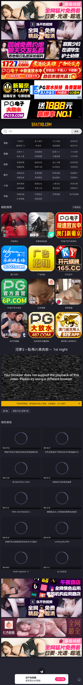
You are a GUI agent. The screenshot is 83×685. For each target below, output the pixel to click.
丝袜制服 (38, 156)
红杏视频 (20, 198)
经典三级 (38, 167)
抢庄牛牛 (74, 145)
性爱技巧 (74, 188)
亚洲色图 (38, 173)
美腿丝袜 (20, 177)
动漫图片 (74, 173)
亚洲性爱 (20, 162)
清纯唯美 (38, 177)
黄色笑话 (56, 188)
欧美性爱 (74, 162)
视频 (6, 153)
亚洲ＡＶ (20, 151)
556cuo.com (41, 124)
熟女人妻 (20, 156)
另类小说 (38, 188)
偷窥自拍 (20, 173)
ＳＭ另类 (74, 156)
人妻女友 (56, 183)
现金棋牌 (56, 145)
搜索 (76, 131)
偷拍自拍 (38, 162)
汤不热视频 (74, 194)
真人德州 (38, 141)
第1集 (5, 411)
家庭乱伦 (38, 183)
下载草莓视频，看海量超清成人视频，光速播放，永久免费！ (48, 403)
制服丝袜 (20, 167)
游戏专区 (74, 141)
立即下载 (60, 679)
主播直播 (56, 156)
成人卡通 (56, 162)
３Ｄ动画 (74, 151)
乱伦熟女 (56, 167)
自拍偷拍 (38, 151)
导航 (6, 196)
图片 (6, 174)
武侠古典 (74, 183)
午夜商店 (38, 194)
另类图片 (74, 177)
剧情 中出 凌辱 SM (20, 411)
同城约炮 (20, 194)
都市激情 (20, 183)
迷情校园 (20, 188)
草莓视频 (56, 194)
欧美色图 (56, 173)
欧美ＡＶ (56, 151)
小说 (6, 185)
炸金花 (38, 145)
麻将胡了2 (20, 145)
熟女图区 (56, 177)
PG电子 (20, 141)
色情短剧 (38, 198)
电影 (6, 164)
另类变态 (74, 167)
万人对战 (56, 141)
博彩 (6, 143)
